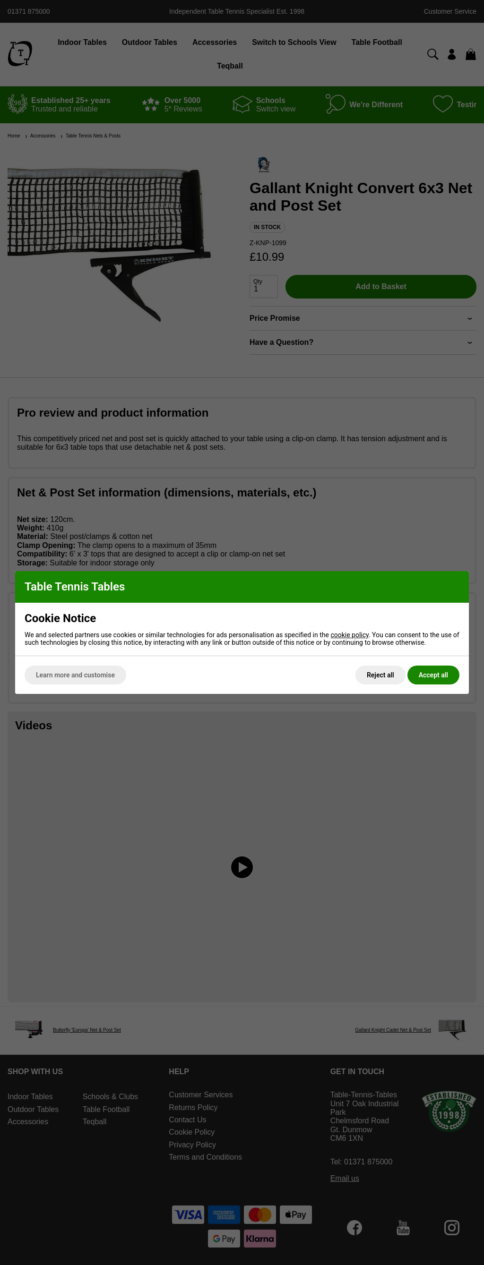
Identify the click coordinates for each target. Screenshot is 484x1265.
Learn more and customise (75, 675)
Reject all (380, 675)
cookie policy (349, 635)
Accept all (433, 675)
